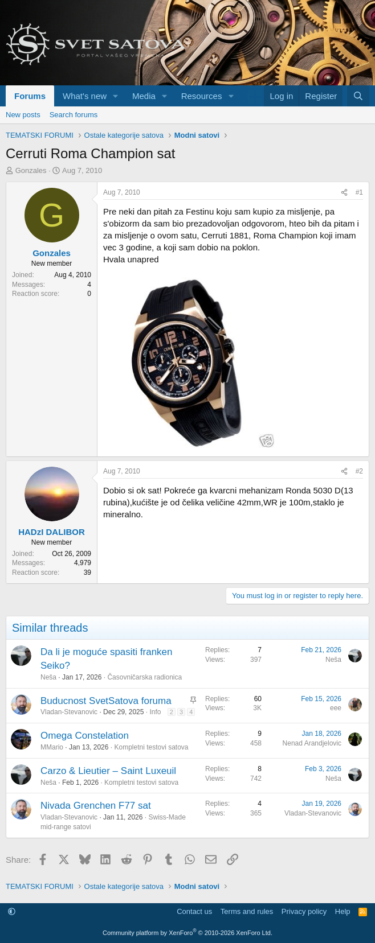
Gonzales (31, 170)
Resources (201, 96)
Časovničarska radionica (144, 677)
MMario (51, 747)
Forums (30, 96)
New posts (23, 114)
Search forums (74, 114)
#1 (359, 192)
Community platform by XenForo (187, 932)
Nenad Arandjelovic (312, 743)
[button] (116, 95)
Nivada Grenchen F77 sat (95, 805)
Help (342, 911)
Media (144, 96)
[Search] (358, 95)
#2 (359, 471)
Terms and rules (247, 911)
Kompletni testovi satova (151, 747)
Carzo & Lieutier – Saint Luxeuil (108, 770)
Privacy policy (304, 911)
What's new (85, 96)
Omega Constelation (84, 735)
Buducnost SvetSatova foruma (106, 700)
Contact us (194, 911)
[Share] (344, 192)
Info (155, 712)
